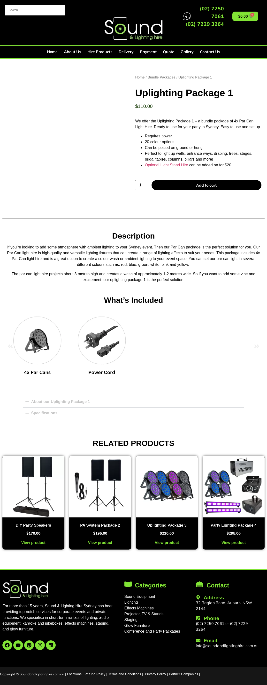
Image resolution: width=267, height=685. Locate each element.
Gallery (187, 51)
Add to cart (206, 185)
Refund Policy (94, 674)
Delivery (126, 51)
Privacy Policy (155, 674)
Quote (168, 51)
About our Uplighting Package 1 (60, 402)
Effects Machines (139, 608)
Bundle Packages (161, 77)
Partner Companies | (184, 674)
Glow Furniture (137, 625)
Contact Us (210, 51)
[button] (10, 346)
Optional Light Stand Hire (166, 165)
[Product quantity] (142, 185)
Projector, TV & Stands (144, 614)
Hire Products (99, 51)
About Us (72, 51)
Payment (148, 51)
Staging (130, 620)
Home (52, 51)
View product (33, 543)
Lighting (131, 602)
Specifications (44, 413)
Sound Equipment (139, 596)
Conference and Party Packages (152, 631)
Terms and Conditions (124, 674)
